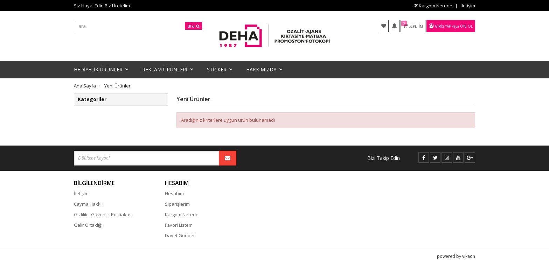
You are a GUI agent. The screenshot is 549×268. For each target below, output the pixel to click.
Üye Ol (466, 26)
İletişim (467, 5)
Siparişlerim (177, 204)
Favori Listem (179, 225)
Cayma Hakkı (88, 204)
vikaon (468, 256)
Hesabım (174, 193)
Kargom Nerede (433, 5)
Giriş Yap (443, 26)
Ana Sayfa (85, 86)
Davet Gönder (180, 235)
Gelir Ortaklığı (88, 225)
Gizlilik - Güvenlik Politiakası (103, 214)
